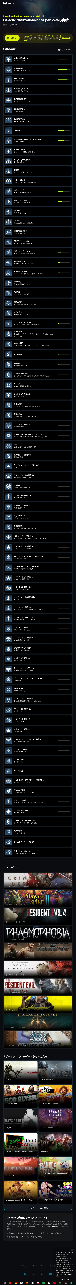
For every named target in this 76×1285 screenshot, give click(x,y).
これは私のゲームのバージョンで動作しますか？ (26, 1237)
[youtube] (50, 1274)
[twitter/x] (33, 1274)
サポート (52, 1266)
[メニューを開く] (72, 3)
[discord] (25, 1274)
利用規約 (23, 1266)
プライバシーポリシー (38, 1266)
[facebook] (42, 1274)
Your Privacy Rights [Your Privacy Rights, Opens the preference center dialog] (64, 1280)
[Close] (72, 1250)
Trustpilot (54, 1226)
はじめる (11, 37)
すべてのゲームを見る (38, 1208)
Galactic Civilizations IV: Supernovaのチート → (25, 16)
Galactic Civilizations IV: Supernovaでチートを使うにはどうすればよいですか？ (37, 1233)
